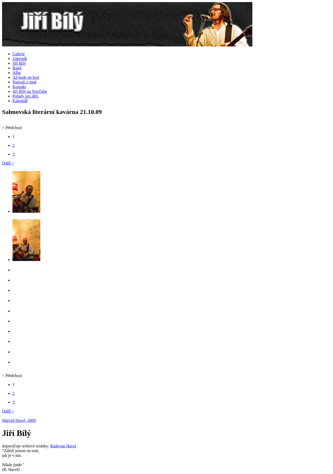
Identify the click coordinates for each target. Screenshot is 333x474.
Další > (8, 163)
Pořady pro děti (25, 96)
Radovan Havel (63, 446)
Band (16, 68)
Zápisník (19, 58)
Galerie (18, 54)
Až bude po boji (25, 77)
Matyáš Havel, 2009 (19, 420)
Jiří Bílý (19, 63)
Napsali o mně (24, 82)
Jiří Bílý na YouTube (29, 91)
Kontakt (19, 86)
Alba (16, 72)
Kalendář (20, 101)
